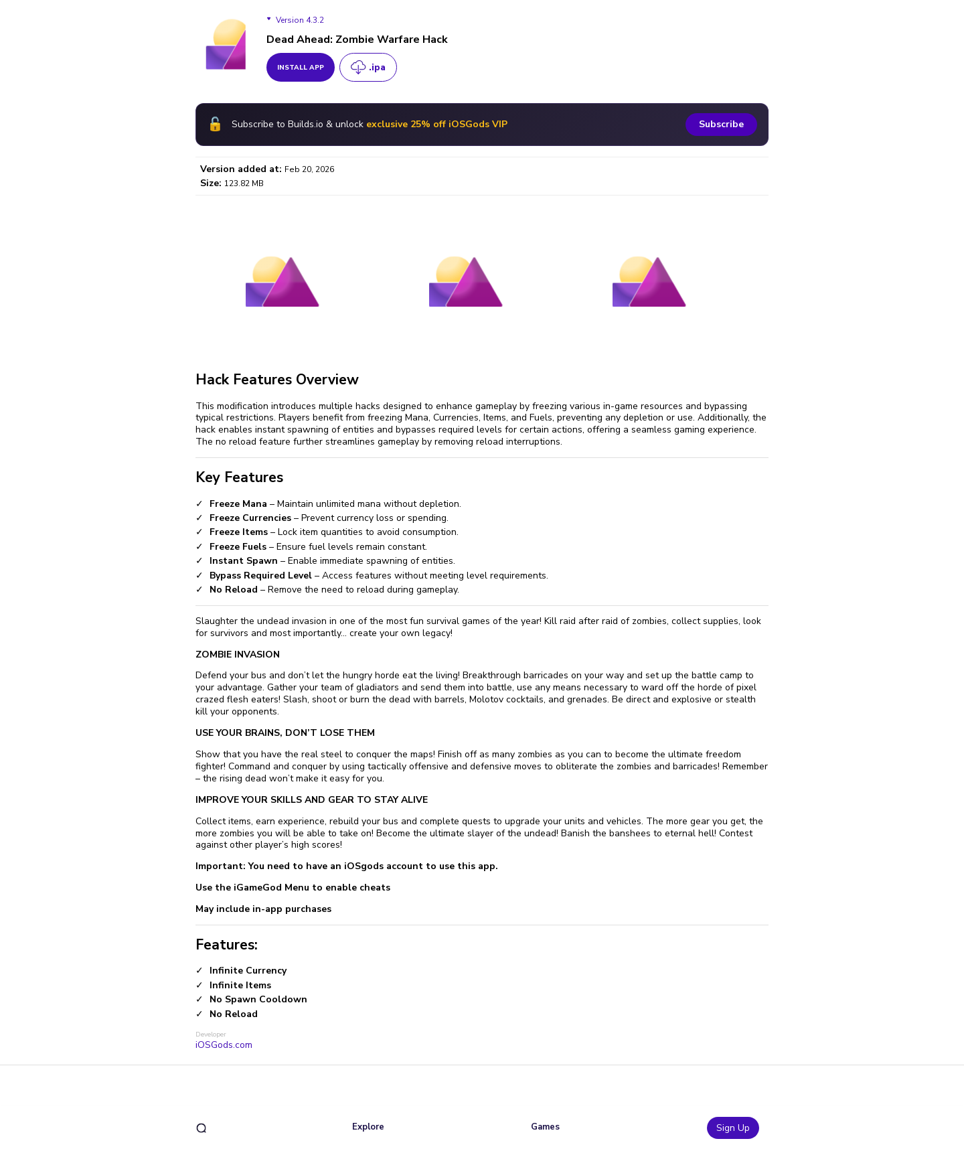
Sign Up (733, 1128)
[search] (201, 1128)
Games (545, 1127)
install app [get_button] (300, 67)
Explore (368, 1127)
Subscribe (721, 124)
